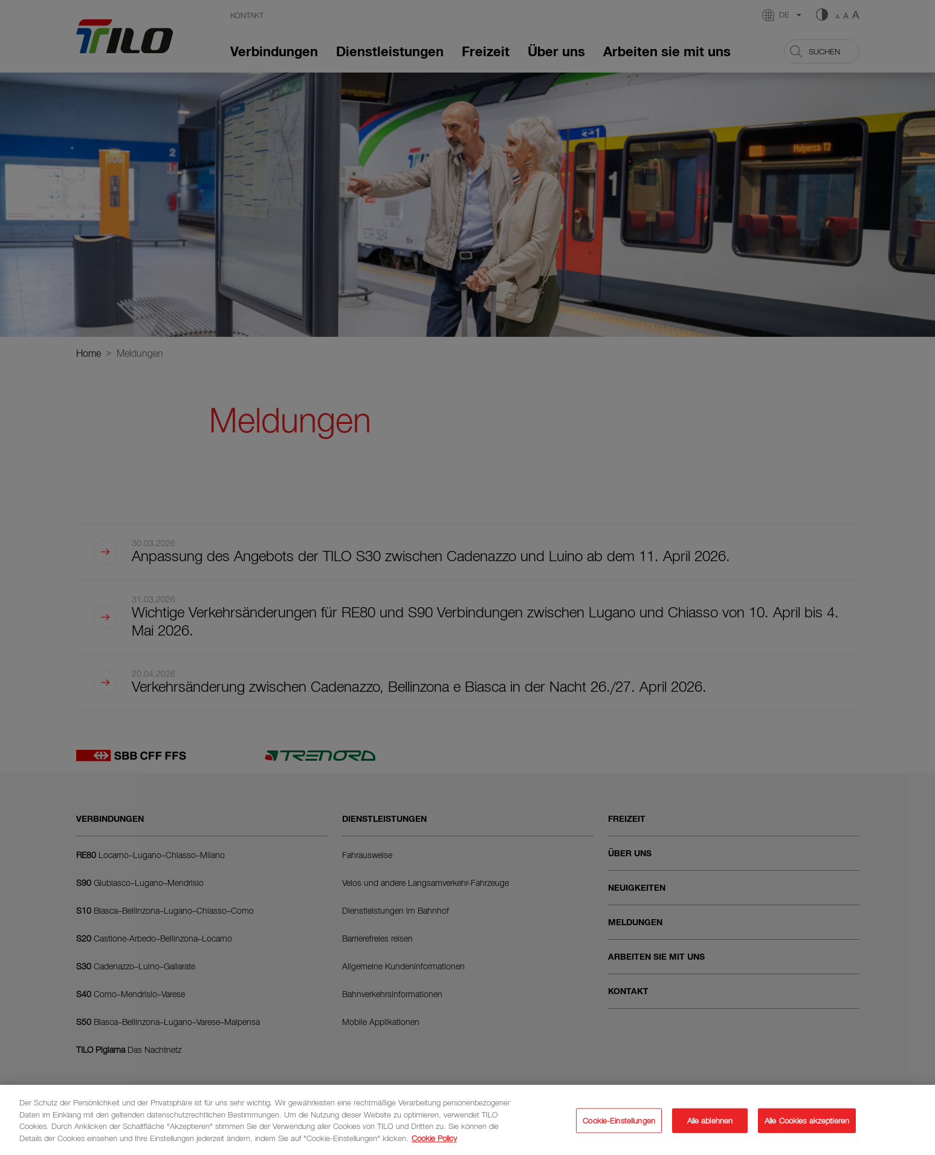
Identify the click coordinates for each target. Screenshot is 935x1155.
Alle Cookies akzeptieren (807, 1124)
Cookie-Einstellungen (619, 1124)
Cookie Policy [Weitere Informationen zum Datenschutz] (434, 1142)
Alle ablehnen (710, 1124)
